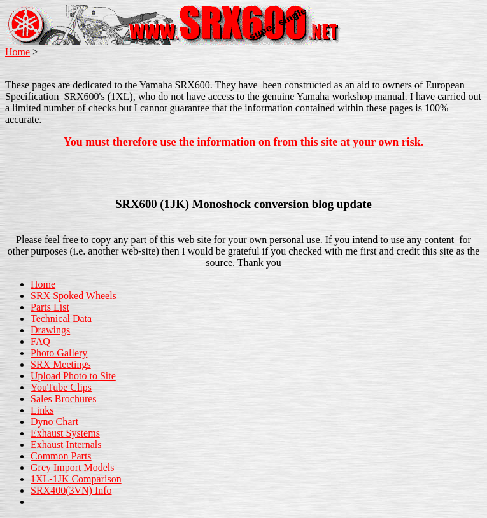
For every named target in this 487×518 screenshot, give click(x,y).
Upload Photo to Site (73, 375)
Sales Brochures (64, 398)
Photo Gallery (59, 352)
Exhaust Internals (66, 444)
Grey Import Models (73, 467)
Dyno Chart (54, 421)
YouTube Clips (61, 387)
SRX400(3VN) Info (71, 490)
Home (17, 51)
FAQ (40, 341)
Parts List (50, 307)
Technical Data (61, 318)
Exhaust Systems (65, 433)
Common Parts (61, 456)
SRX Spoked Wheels (73, 295)
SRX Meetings (61, 364)
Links (42, 410)
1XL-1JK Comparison (76, 478)
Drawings (50, 330)
